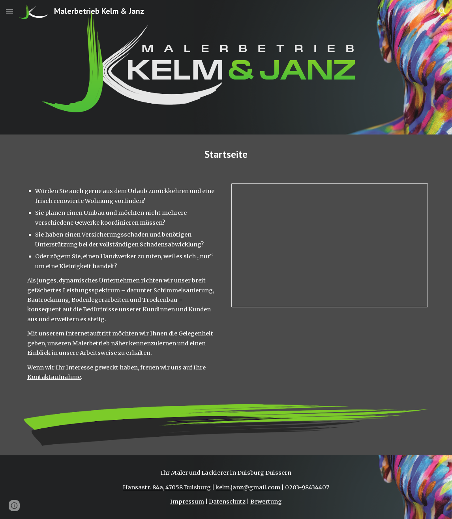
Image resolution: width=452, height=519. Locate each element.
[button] (9, 11)
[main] (226, 154)
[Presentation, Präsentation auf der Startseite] (329, 245)
